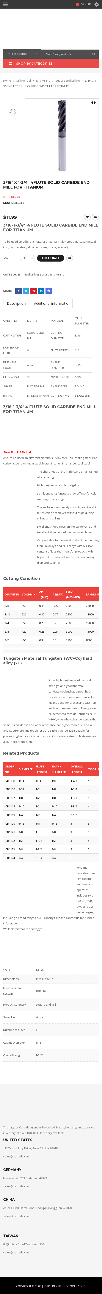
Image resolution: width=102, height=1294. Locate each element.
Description (16, 303)
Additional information (52, 303)
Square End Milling (67, 80)
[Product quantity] (27, 257)
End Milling (43, 80)
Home (7, 80)
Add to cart (51, 257)
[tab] (16, 303)
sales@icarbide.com (16, 1156)
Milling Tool (23, 80)
